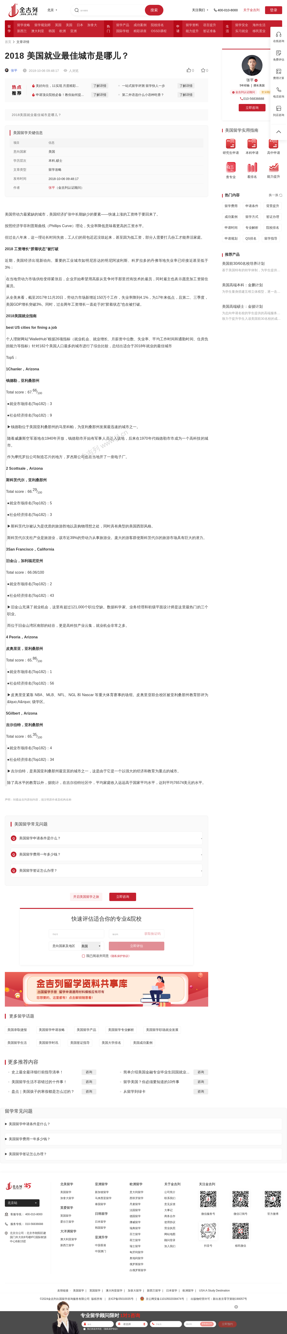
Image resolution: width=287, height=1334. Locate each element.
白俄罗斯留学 (138, 1270)
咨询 (89, 1072)
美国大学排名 (111, 1043)
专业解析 (251, 227)
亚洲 (73, 31)
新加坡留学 (102, 1192)
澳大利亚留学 (68, 1239)
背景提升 (272, 206)
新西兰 (22, 31)
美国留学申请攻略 (52, 1030)
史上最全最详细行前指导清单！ (37, 1072)
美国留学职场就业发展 (162, 1030)
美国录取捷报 (17, 1030)
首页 (8, 42)
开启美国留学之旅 (86, 896)
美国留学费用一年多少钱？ (29, 1139)
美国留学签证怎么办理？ (28, 1154)
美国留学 (65, 1192)
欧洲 (62, 31)
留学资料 (192, 25)
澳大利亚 (37, 31)
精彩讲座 (140, 31)
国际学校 (122, 31)
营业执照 (169, 1228)
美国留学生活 (17, 1043)
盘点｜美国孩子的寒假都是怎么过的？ (43, 1091)
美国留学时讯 (48, 1043)
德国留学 (135, 1216)
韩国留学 (100, 1227)
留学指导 (270, 238)
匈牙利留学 (137, 1252)
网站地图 (169, 1234)
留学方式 (251, 217)
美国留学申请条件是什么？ (29, 1124)
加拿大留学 (67, 1198)
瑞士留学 (135, 1246)
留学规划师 (42, 25)
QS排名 (250, 238)
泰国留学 (100, 1204)
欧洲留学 (188, 1290)
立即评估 (136, 946)
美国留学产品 (86, 1030)
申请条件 (251, 206)
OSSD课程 (159, 31)
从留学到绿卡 (134, 1091)
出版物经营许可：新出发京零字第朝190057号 (219, 1298)
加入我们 (169, 1246)
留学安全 (241, 25)
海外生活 (259, 25)
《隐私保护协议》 (120, 956)
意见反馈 (169, 1204)
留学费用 (231, 206)
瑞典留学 (135, 1228)
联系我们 (169, 1198)
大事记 (168, 1210)
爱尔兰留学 (67, 1221)
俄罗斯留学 (137, 1264)
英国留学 (65, 1215)
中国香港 (100, 1245)
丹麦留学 (135, 1204)
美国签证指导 (80, 1043)
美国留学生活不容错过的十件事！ (39, 1082)
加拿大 (92, 25)
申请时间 (231, 227)
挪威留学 (135, 1222)
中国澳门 (100, 1251)
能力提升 (192, 31)
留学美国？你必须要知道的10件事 (151, 1082)
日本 (80, 25)
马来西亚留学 (103, 1198)
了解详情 (99, 86)
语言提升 (209, 25)
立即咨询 (122, 896)
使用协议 (169, 1222)
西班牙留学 (137, 1198)
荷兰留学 (135, 1240)
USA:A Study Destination (214, 1290)
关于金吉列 (251, 10)
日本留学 (100, 1221)
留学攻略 (23, 25)
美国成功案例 (143, 1043)
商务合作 (169, 1216)
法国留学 (135, 1210)
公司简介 (169, 1192)
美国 (69, 25)
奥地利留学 (137, 1258)
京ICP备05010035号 (120, 1298)
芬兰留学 (135, 1234)
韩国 (52, 31)
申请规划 (231, 238)
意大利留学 (137, 1192)
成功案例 (140, 25)
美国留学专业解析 (121, 1030)
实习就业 (241, 31)
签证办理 (272, 217)
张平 (11, 70)
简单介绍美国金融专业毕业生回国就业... (156, 1072)
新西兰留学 (67, 1245)
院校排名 (157, 25)
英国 (58, 25)
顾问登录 (169, 1240)
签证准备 (209, 31)
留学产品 (122, 25)
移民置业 (259, 31)
